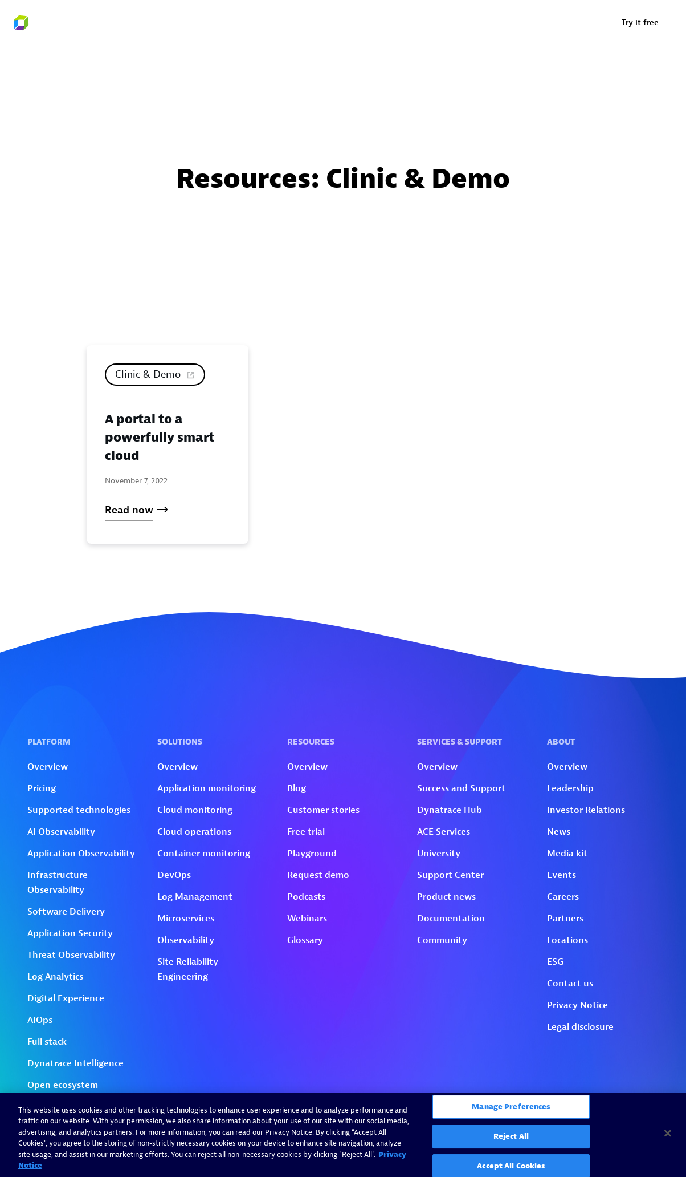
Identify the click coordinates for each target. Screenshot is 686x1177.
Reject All (511, 1136)
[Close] (667, 1133)
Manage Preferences (511, 1107)
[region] (343, 1135)
